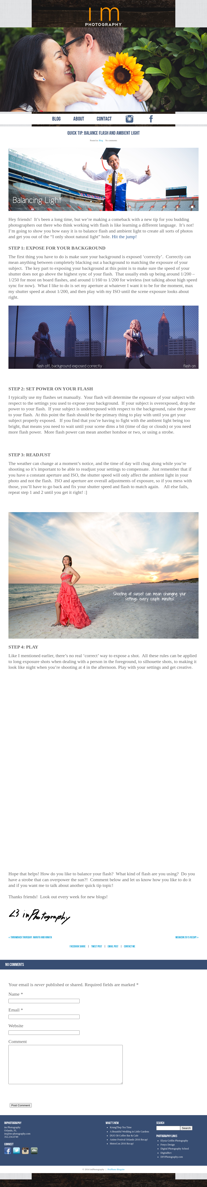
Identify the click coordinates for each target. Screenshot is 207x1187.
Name (14, 994)
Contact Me (129, 946)
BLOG (56, 119)
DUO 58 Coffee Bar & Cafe (124, 1143)
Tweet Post (96, 946)
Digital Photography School (175, 1156)
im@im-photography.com (17, 1141)
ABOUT (78, 119)
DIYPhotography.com (172, 1164)
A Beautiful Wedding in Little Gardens (129, 1139)
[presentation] (40, 1101)
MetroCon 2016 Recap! (122, 1151)
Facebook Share (78, 946)
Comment (17, 1041)
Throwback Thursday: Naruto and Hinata (30, 937)
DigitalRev (166, 1160)
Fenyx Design (168, 1152)
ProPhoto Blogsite (116, 1177)
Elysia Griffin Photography (174, 1148)
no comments (14, 964)
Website (15, 1025)
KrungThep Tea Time (121, 1134)
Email (14, 1009)
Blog (101, 140)
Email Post (113, 946)
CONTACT (104, 119)
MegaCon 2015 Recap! (187, 937)
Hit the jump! (124, 236)
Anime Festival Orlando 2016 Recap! (129, 1147)
